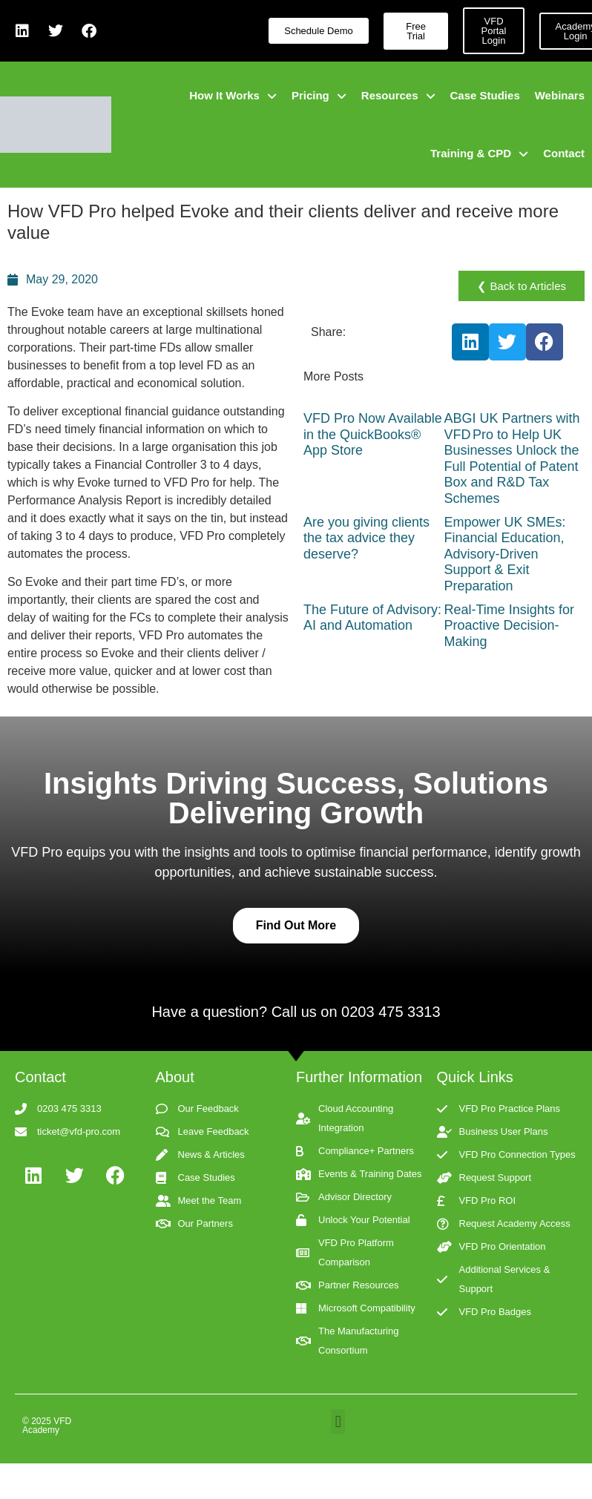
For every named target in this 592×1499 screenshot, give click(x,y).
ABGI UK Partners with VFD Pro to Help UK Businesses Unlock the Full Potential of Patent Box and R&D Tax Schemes (512, 458)
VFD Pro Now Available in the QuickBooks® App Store (372, 434)
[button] (338, 1421)
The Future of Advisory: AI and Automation (372, 617)
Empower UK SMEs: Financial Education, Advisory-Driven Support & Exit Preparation (505, 554)
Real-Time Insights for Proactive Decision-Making (509, 625)
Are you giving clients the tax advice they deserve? (366, 538)
